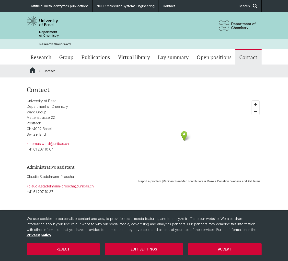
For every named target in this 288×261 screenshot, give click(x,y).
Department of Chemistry (49, 33)
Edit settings (144, 249)
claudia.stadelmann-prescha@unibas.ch (61, 186)
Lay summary (173, 57)
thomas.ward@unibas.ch (49, 144)
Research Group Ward (55, 44)
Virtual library (134, 57)
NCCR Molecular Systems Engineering (126, 6)
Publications (95, 57)
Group (66, 57)
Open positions (214, 57)
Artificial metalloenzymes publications (60, 6)
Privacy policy (39, 235)
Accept (224, 249)
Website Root (32, 70)
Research (41, 57)
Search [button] (248, 6)
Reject (63, 249)
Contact (169, 6)
